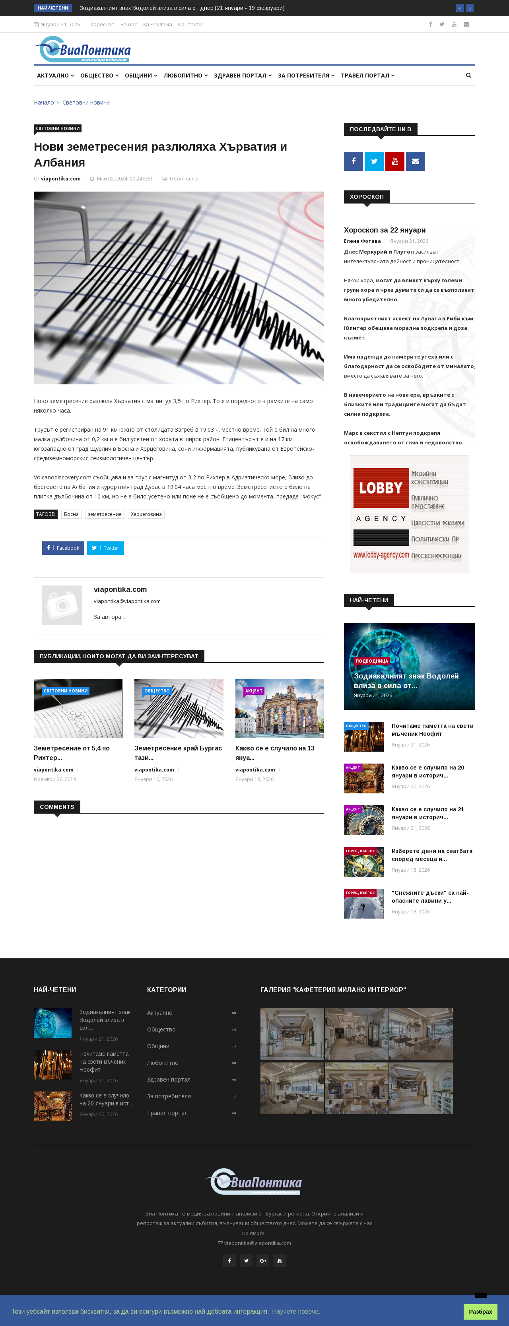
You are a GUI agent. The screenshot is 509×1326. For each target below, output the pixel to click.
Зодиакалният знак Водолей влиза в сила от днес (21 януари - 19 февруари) (182, 8)
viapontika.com (61, 178)
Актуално (55, 75)
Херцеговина (146, 514)
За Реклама (157, 24)
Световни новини (86, 102)
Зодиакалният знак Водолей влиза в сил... (105, 1020)
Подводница (372, 661)
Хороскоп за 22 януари (385, 230)
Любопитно (185, 75)
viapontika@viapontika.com (127, 601)
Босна (71, 514)
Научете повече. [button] (296, 1311)
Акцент (253, 691)
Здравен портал (243, 75)
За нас (128, 24)
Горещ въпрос (360, 851)
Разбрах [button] (480, 1312)
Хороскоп (102, 24)
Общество (99, 75)
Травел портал (367, 75)
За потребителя (306, 75)
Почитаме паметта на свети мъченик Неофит (104, 1062)
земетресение (105, 514)
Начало (44, 102)
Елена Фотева (362, 241)
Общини (141, 75)
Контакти (190, 24)
